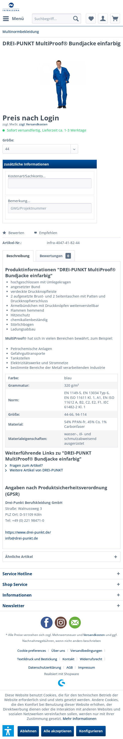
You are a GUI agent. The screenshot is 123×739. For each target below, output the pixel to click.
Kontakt (68, 659)
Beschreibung (18, 255)
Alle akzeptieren (57, 731)
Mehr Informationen (79, 718)
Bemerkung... (19, 200)
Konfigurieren (91, 731)
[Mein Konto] (103, 19)
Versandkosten (94, 635)
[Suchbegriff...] (56, 19)
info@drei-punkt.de (21, 538)
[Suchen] (76, 19)
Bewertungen (55, 256)
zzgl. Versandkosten (33, 124)
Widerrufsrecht (91, 659)
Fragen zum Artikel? (24, 465)
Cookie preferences (31, 650)
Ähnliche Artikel (19, 556)
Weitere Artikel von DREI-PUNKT (34, 470)
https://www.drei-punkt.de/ (28, 532)
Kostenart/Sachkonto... (27, 176)
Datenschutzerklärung (44, 667)
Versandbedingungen (86, 650)
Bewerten (13, 232)
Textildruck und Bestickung (37, 659)
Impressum (86, 667)
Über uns (58, 650)
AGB (69, 667)
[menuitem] (13, 19)
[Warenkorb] (115, 19)
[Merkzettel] (91, 19)
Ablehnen (28, 731)
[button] (8, 731)
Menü (13, 18)
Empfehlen (45, 232)
